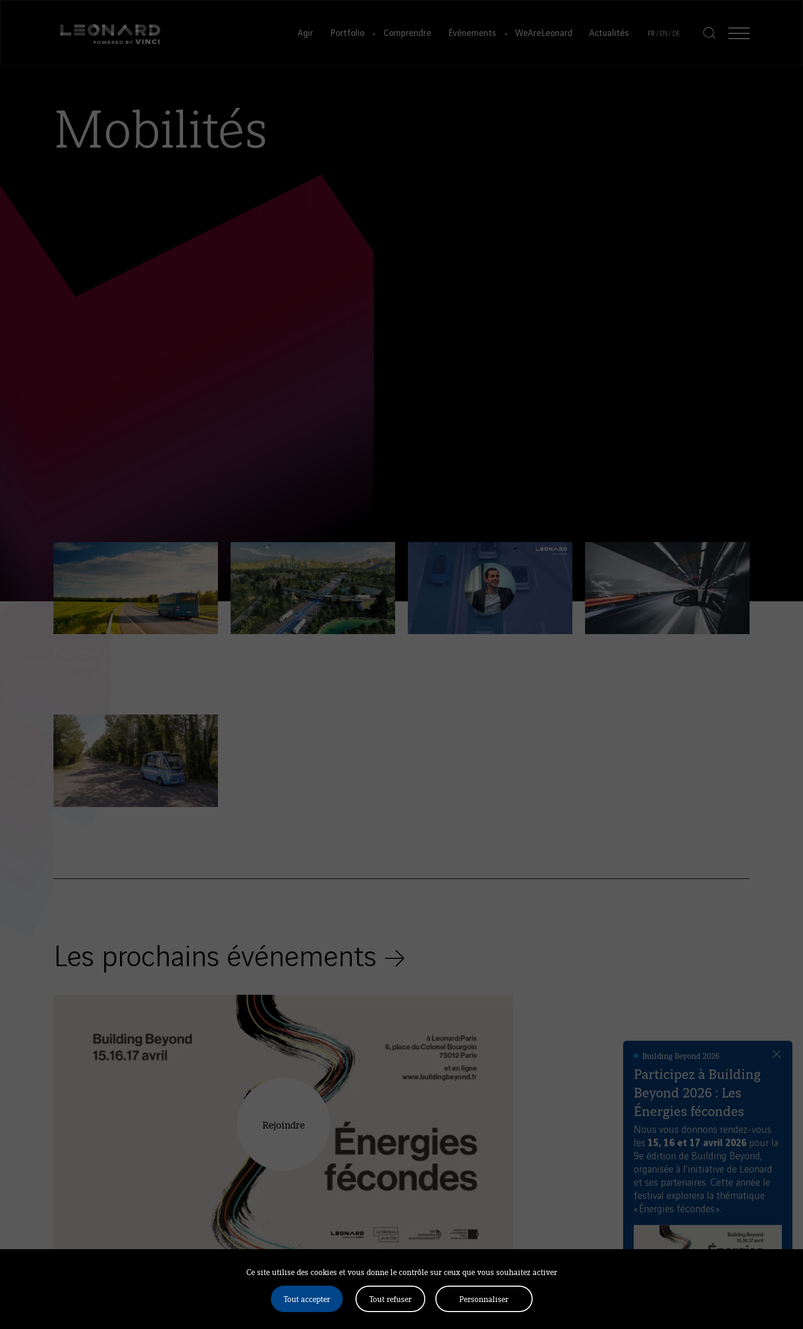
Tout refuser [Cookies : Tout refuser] (390, 1298)
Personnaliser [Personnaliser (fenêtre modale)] (483, 1298)
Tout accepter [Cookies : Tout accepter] (307, 1298)
